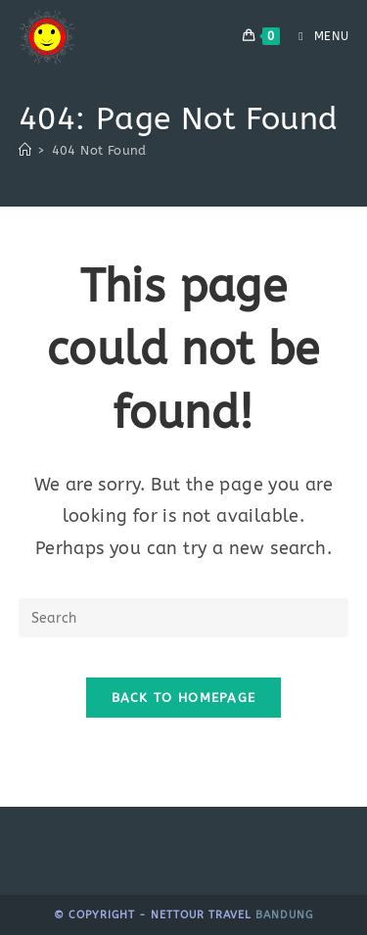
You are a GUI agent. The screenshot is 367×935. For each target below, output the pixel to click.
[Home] (25, 150)
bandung (284, 915)
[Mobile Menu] (316, 36)
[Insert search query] (184, 617)
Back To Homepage (184, 697)
